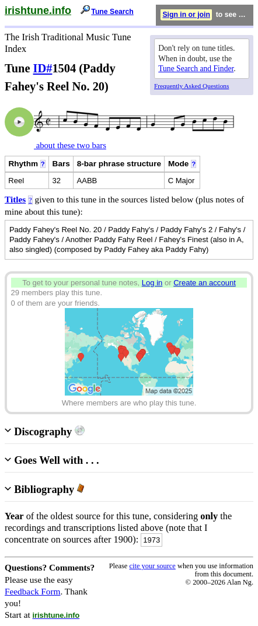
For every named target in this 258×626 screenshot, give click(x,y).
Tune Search (112, 12)
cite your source (152, 566)
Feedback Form (33, 591)
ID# (43, 68)
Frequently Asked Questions (191, 85)
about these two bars (70, 145)
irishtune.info (38, 10)
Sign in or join (186, 15)
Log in (152, 282)
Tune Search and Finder (195, 68)
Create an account (204, 282)
